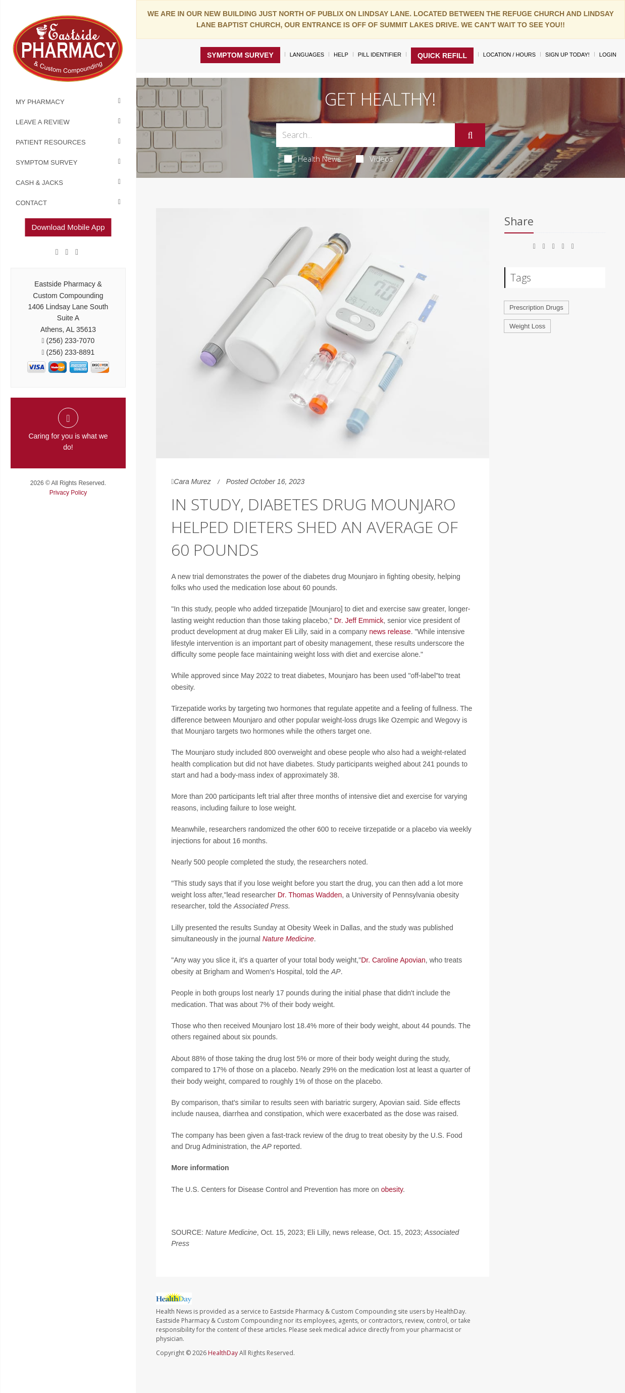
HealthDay (223, 1353)
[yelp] (76, 252)
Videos (374, 159)
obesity (392, 1189)
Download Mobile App (68, 227)
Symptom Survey (46, 162)
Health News (312, 159)
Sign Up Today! (567, 55)
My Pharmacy (40, 102)
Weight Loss (527, 326)
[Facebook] (57, 252)
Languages (307, 55)
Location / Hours (509, 55)
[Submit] (470, 135)
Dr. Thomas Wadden (310, 895)
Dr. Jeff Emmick (359, 620)
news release (390, 632)
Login (607, 55)
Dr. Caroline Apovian (393, 960)
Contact (31, 203)
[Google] (67, 252)
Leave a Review (43, 122)
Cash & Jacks (39, 182)
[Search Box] (365, 135)
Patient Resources (51, 142)
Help (341, 55)
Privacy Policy (68, 492)
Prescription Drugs (536, 307)
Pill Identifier (379, 55)
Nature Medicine (288, 939)
